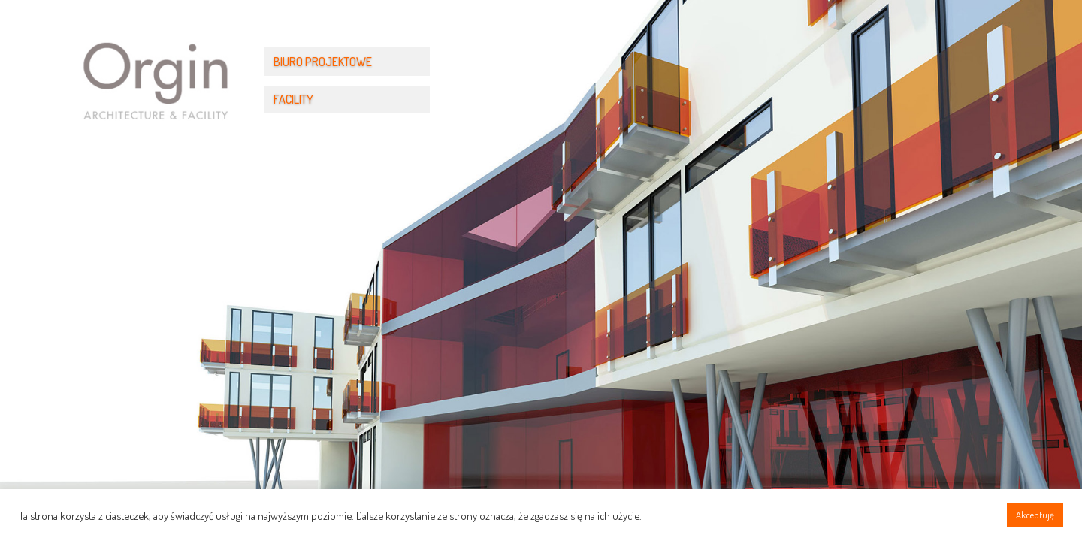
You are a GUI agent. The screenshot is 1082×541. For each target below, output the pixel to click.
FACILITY (293, 99)
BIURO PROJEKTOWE (323, 61)
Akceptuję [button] (1035, 515)
